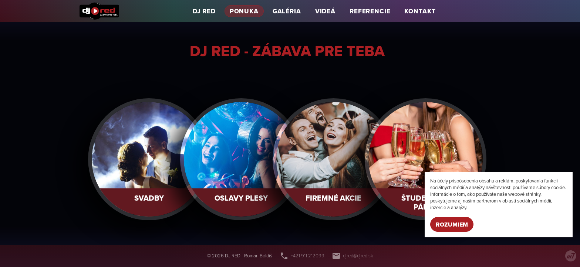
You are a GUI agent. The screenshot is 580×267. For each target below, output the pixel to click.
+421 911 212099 (307, 256)
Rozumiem (452, 224)
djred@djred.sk (358, 256)
